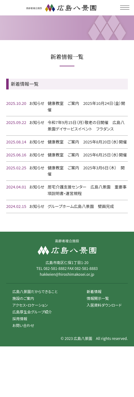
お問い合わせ (23, 325)
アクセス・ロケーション (30, 305)
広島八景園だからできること (35, 291)
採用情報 (19, 318)
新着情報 (94, 291)
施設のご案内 (23, 298)
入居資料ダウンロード (104, 305)
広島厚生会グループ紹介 (32, 311)
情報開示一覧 (98, 298)
